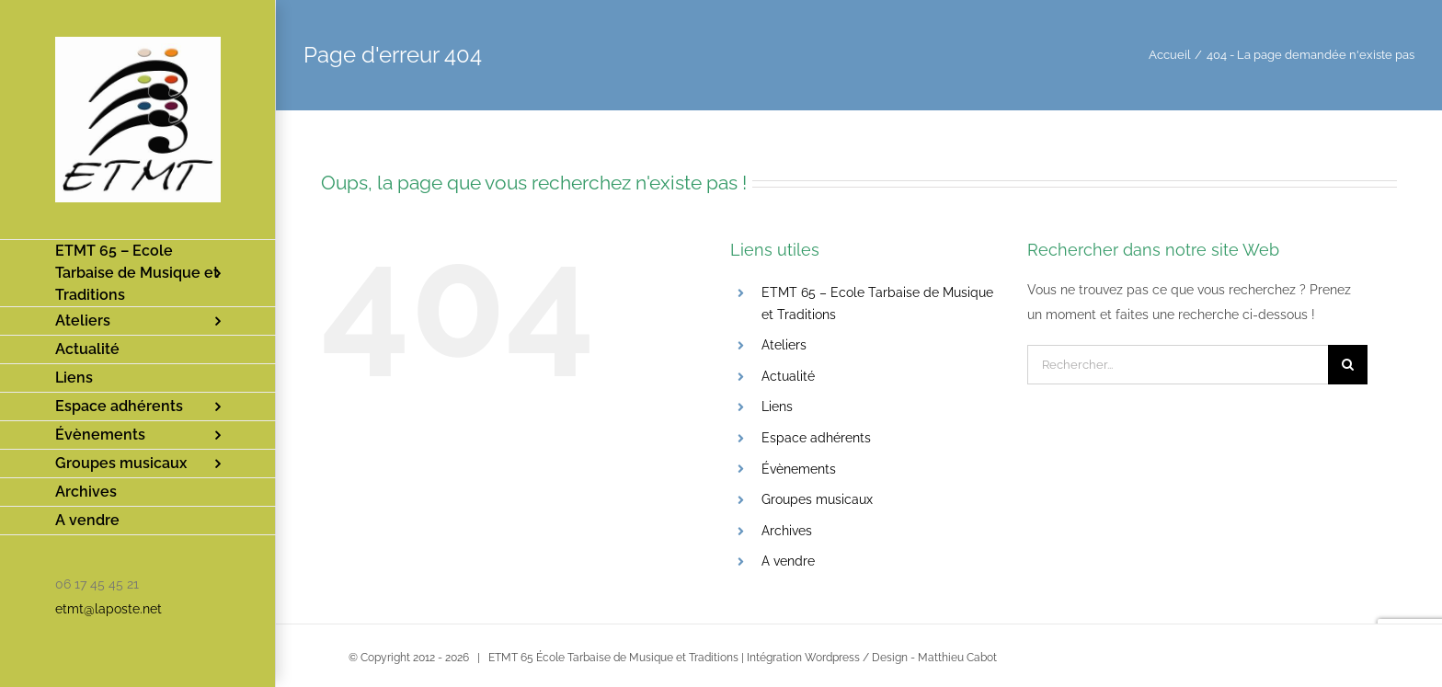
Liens (777, 406)
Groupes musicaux (817, 499)
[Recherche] (1348, 364)
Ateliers (784, 345)
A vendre (788, 561)
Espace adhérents (816, 437)
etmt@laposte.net (108, 608)
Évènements (798, 469)
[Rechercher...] (1177, 364)
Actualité (788, 376)
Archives (786, 530)
